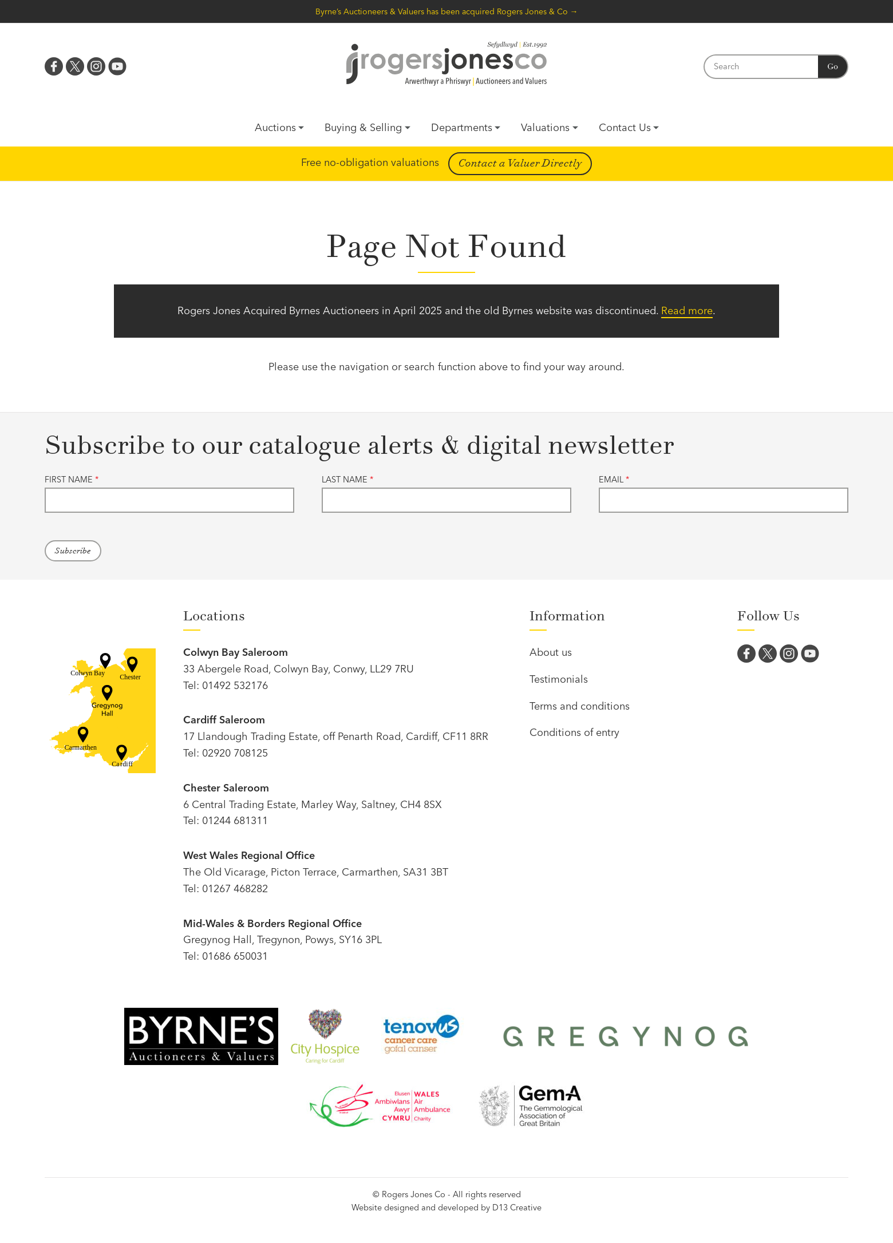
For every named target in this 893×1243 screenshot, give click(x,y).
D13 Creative (517, 1207)
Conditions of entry (574, 732)
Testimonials (559, 679)
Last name (347, 479)
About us (551, 652)
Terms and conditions (580, 705)
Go (832, 66)
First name (71, 479)
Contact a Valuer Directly (520, 163)
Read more (687, 310)
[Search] (761, 66)
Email (614, 479)
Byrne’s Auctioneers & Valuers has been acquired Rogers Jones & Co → (446, 11)
